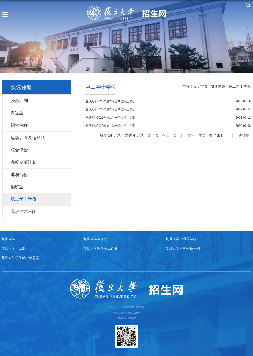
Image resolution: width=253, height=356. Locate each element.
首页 (204, 86)
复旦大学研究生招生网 (183, 248)
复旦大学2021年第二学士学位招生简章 (110, 117)
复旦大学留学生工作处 (100, 248)
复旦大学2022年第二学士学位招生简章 (110, 109)
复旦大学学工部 (13, 248)
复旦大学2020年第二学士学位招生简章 (110, 125)
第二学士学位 (239, 86)
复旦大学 (8, 239)
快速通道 (218, 86)
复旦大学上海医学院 (181, 239)
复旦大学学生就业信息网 (20, 258)
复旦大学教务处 (95, 239)
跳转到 (244, 135)
